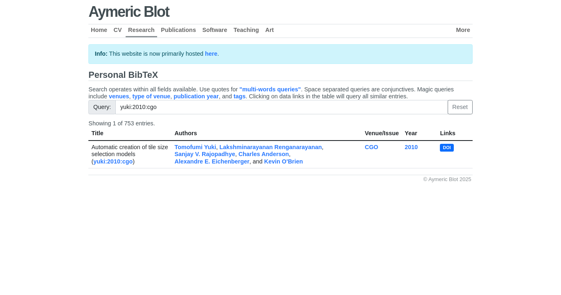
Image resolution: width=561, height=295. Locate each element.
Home (99, 30)
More (463, 30)
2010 (411, 147)
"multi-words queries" (270, 89)
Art (269, 30)
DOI (447, 147)
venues (119, 96)
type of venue (152, 96)
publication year (196, 96)
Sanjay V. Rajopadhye (204, 154)
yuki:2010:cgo (113, 161)
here (211, 53)
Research (141, 30)
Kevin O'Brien (283, 161)
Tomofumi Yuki (195, 147)
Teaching (246, 30)
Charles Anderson (264, 154)
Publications (178, 30)
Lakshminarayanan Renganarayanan (270, 147)
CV (118, 30)
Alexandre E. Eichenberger (211, 161)
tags (240, 96)
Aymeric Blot (128, 11)
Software (214, 30)
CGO (372, 147)
